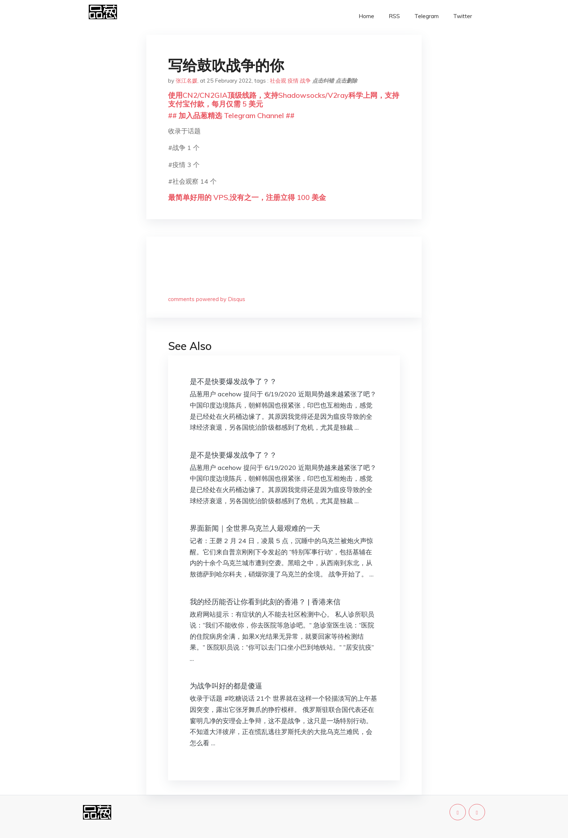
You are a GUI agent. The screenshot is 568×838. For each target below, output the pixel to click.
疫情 (293, 80)
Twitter (462, 16)
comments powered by (206, 299)
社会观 (278, 80)
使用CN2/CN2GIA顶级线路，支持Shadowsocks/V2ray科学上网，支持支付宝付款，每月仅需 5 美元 (283, 99)
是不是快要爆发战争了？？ (233, 381)
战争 (305, 80)
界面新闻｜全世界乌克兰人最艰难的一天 (255, 528)
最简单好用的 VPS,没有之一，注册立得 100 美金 (247, 197)
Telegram (426, 16)
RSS (394, 16)
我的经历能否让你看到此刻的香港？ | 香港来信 (265, 601)
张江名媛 (186, 80)
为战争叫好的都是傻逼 (226, 685)
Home (366, 16)
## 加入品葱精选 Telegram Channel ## (231, 115)
